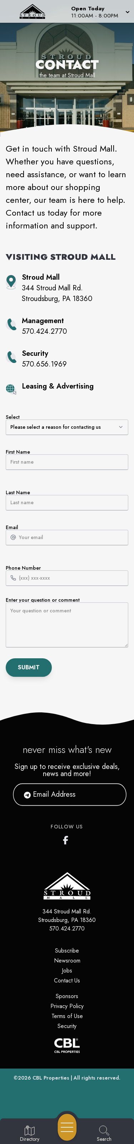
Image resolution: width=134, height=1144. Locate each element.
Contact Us (67, 980)
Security (67, 1026)
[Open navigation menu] (67, 1127)
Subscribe (67, 951)
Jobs (67, 970)
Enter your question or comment (67, 622)
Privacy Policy (67, 1006)
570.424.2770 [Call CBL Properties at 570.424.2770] (67, 928)
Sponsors (67, 996)
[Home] (35, 11)
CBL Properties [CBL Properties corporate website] (51, 1077)
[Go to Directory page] (30, 1134)
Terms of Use (67, 1016)
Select (67, 425)
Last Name (67, 500)
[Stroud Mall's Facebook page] (67, 838)
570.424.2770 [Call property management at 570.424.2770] (44, 331)
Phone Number (67, 575)
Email (67, 535)
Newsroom (67, 960)
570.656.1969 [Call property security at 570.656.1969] (44, 364)
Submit (29, 667)
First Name (67, 459)
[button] (99, 11)
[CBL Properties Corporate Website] (67, 1045)
